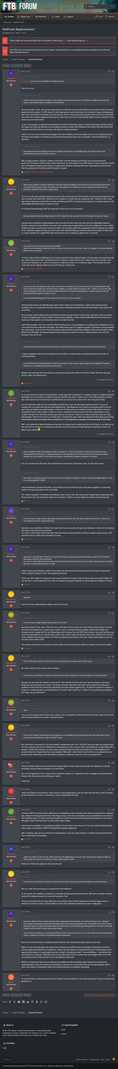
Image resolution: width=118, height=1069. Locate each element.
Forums (63, 1034)
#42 (112, 180)
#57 (112, 850)
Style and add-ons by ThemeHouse (60, 1066)
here (65, 40)
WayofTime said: (30, 733)
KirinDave (27, 81)
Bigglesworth (9, 33)
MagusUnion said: (30, 282)
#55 (112, 792)
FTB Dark (6, 1059)
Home (63, 1030)
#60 (112, 978)
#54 (112, 765)
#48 (112, 550)
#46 (112, 445)
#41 (112, 72)
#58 (112, 875)
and (33, 269)
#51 (112, 659)
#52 (112, 703)
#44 (112, 277)
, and (38, 172)
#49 (112, 595)
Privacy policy (94, 1059)
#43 (112, 241)
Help (102, 1059)
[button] (32, 17)
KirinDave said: (29, 516)
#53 (112, 728)
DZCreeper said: (29, 554)
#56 (112, 812)
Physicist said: (29, 854)
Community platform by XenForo (25, 1066)
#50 (112, 616)
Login (5, 1048)
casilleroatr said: (30, 919)
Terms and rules (81, 1059)
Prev (7, 66)
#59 (112, 914)
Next (26, 66)
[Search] (99, 6)
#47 (112, 512)
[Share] (108, 72)
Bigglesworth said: (30, 76)
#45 (112, 391)
